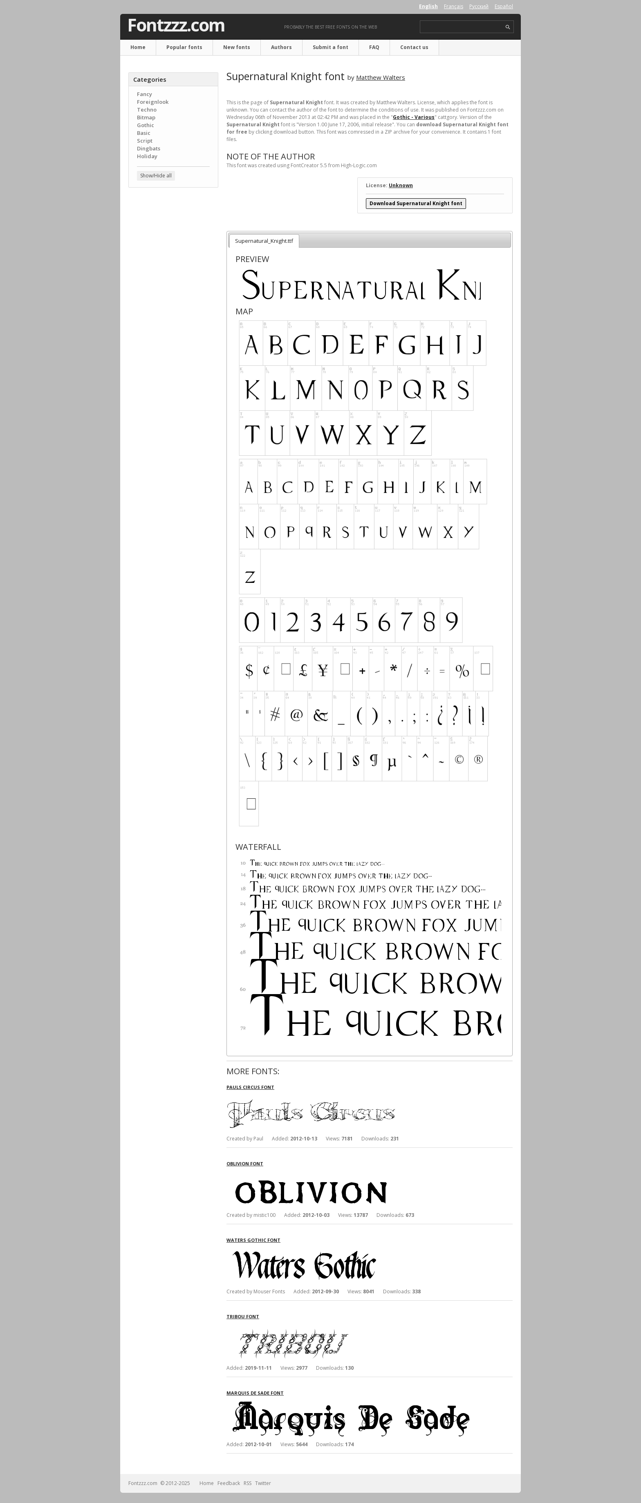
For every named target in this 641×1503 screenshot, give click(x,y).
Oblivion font (244, 1163)
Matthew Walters (380, 77)
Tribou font (242, 1316)
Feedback (228, 1483)
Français (453, 6)
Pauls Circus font (250, 1087)
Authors (281, 47)
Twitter (263, 1483)
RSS (247, 1483)
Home (138, 47)
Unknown (401, 185)
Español (504, 6)
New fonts (236, 47)
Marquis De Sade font (255, 1393)
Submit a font (330, 47)
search (508, 27)
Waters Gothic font (253, 1240)
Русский (479, 6)
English (428, 6)
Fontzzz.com (176, 25)
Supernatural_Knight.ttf (264, 240)
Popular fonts (184, 47)
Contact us (414, 47)
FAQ (374, 47)
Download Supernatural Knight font (416, 203)
